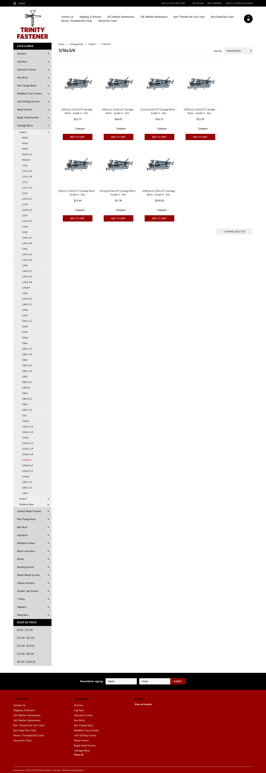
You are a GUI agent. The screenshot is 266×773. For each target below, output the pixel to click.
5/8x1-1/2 (27, 482)
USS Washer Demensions (120, 16)
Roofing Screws (25, 567)
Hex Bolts (22, 77)
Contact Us (67, 16)
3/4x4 (25, 326)
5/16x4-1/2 (27, 465)
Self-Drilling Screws (28, 101)
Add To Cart (77, 137)
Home (61, 44)
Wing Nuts (22, 615)
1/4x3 (25, 265)
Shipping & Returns (90, 16)
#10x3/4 (26, 159)
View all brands (143, 704)
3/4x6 (25, 337)
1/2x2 (25, 182)
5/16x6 (25, 476)
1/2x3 (25, 193)
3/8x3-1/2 (27, 382)
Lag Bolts (22, 535)
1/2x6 (25, 226)
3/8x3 (25, 376)
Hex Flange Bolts (26, 85)
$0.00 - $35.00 (25, 630)
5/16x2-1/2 (27, 443)
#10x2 (25, 143)
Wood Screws (24, 109)
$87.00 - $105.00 (26, 661)
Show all (78, 754)
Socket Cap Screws (27, 591)
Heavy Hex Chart (107, 20)
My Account (198, 3)
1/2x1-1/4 (27, 176)
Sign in (229, 3)
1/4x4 (25, 293)
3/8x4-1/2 (27, 398)
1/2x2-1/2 (27, 187)
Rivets (20, 559)
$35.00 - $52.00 (25, 638)
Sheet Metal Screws (28, 575)
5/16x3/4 (26, 459)
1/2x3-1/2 (27, 198)
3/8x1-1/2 (27, 348)
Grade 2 (23, 132)
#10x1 (25, 137)
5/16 (24, 415)
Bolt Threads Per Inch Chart (189, 16)
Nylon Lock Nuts (26, 551)
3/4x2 (25, 315)
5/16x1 (25, 421)
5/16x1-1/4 (27, 432)
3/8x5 (25, 404)
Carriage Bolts (25, 125)
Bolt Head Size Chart (222, 16)
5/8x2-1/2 (27, 487)
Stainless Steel (26, 504)
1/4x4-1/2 (27, 298)
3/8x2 (25, 359)
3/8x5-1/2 (27, 409)
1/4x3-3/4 (27, 282)
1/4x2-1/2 (27, 254)
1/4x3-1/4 (27, 276)
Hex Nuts (22, 527)
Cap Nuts (22, 61)
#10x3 (25, 148)
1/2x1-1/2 (27, 171)
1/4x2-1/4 (27, 259)
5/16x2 (25, 437)
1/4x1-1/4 (27, 243)
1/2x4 (25, 204)
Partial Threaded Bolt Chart (76, 20)
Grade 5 (23, 498)
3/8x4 (25, 393)
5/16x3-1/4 (27, 454)
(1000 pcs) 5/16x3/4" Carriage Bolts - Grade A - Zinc (158, 192)
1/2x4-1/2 (27, 209)
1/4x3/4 (26, 287)
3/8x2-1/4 (27, 371)
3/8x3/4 (26, 387)
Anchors (21, 53)
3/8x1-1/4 (27, 354)
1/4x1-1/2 (27, 237)
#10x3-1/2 (27, 154)
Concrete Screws (26, 69)
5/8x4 (25, 493)
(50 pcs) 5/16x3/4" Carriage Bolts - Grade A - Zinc (76, 192)
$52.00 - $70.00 (25, 645)
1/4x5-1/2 (27, 304)
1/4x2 (25, 248)
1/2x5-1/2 (27, 221)
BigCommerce (78, 770)
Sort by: (218, 51)
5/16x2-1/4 (27, 448)
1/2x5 (25, 215)
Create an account (244, 3)
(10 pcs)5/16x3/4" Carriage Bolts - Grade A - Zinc (118, 192)
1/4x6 (25, 309)
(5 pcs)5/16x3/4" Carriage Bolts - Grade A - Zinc (159, 111)
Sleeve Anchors (26, 583)
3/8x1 (25, 343)
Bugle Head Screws (28, 117)
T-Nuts (21, 599)
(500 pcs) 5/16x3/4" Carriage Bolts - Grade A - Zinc (117, 111)
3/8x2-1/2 (27, 365)
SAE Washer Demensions (154, 16)
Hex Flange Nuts (26, 519)
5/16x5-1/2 (27, 471)
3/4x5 (25, 332)
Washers (22, 607)
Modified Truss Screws (29, 93)
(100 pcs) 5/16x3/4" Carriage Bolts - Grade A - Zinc (199, 111)
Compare (80, 128)
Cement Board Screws (29, 511)
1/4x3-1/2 (27, 271)
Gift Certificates (215, 3)
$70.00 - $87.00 (25, 653)
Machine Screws (26, 543)
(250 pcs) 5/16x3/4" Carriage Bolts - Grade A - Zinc (76, 111)
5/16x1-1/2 (27, 426)
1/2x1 (25, 165)
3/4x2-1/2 (27, 321)
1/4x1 (25, 232)
